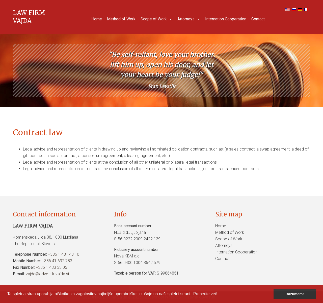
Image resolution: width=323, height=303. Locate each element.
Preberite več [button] (205, 294)
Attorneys (188, 19)
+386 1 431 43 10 (63, 254)
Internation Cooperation (225, 19)
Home (96, 19)
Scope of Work (156, 19)
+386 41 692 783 (57, 260)
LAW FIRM (29, 13)
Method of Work (121, 19)
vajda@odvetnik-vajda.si (47, 274)
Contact (258, 19)
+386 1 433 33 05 (51, 267)
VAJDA (22, 21)
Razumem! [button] (294, 294)
